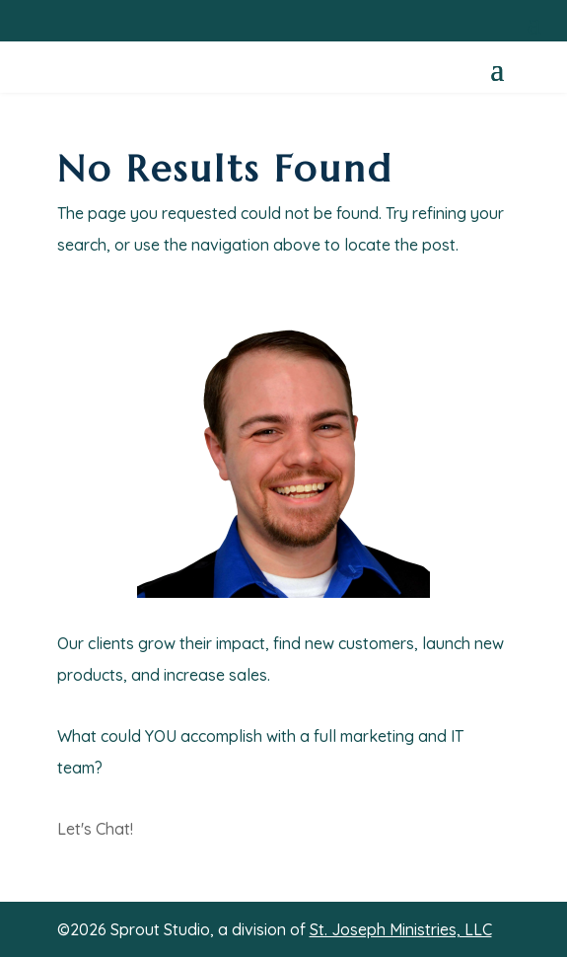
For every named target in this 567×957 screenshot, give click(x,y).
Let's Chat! (95, 829)
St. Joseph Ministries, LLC (401, 929)
